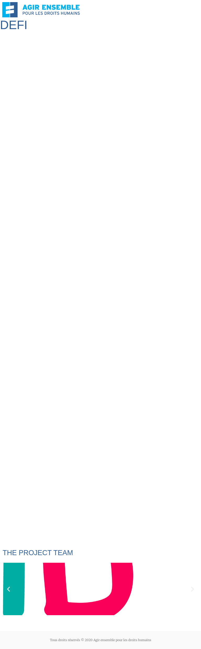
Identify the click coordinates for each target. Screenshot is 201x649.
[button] (8, 589)
